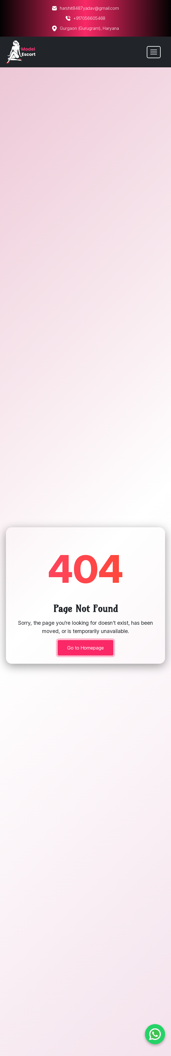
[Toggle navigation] (154, 52)
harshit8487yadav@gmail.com (85, 8)
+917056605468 (86, 18)
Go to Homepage (85, 648)
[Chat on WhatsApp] (155, 1034)
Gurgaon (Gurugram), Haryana (85, 28)
